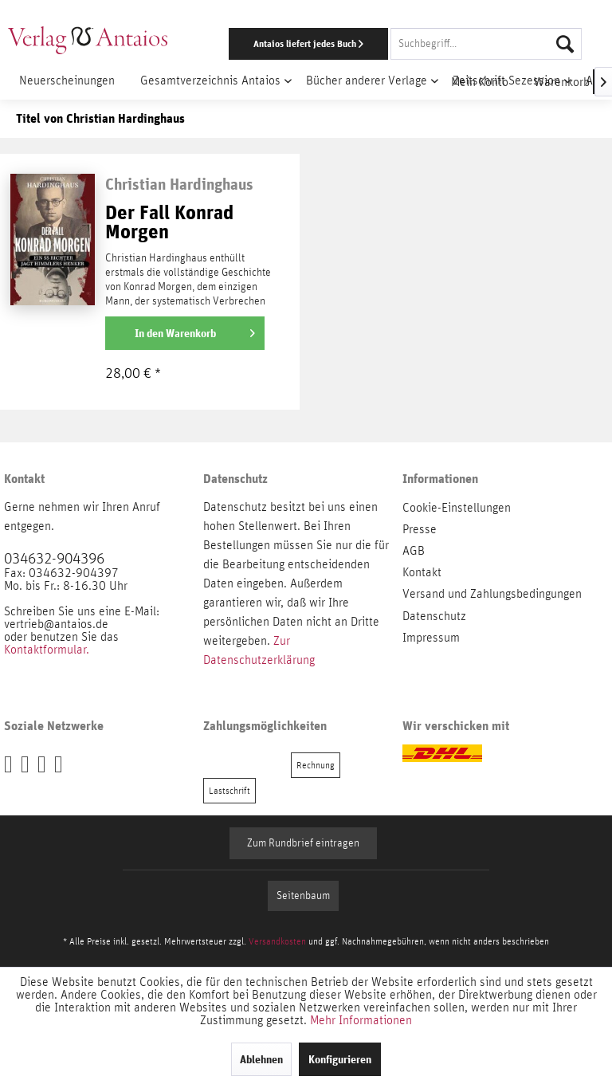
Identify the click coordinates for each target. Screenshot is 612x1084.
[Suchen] (565, 44)
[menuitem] (398, 44)
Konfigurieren (339, 1059)
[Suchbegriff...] (486, 44)
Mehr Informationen (361, 1020)
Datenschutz (434, 616)
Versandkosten (277, 941)
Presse (419, 529)
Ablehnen (261, 1059)
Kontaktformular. (46, 649)
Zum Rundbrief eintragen (303, 843)
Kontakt (421, 572)
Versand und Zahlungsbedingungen (492, 593)
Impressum (431, 637)
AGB (413, 550)
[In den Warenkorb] (185, 333)
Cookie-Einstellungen (456, 507)
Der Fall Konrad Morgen (169, 222)
